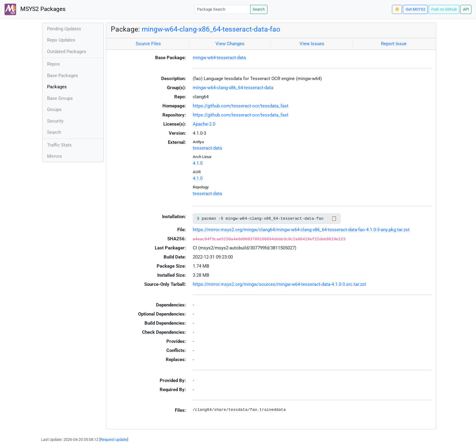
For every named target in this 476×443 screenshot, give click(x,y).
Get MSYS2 (415, 9)
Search (259, 9)
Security (55, 121)
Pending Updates (64, 29)
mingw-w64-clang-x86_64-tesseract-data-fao (211, 29)
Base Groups (60, 98)
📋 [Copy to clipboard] (334, 218)
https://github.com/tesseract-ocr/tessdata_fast (240, 106)
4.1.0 (197, 163)
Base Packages (62, 75)
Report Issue (393, 43)
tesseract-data (207, 148)
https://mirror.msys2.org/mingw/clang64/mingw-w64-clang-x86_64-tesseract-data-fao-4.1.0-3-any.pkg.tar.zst (301, 229)
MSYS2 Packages (35, 9)
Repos (53, 64)
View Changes (230, 43)
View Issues (312, 43)
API (466, 9)
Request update (113, 439)
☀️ (397, 9)
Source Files (148, 43)
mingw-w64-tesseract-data (219, 57)
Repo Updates (61, 40)
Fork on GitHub (444, 9)
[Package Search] (222, 9)
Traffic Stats (59, 145)
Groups (54, 109)
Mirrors (54, 156)
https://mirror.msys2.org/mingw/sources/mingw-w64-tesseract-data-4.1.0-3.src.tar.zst (279, 284)
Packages (57, 87)
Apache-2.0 (204, 124)
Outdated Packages (66, 51)
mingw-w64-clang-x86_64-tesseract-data (233, 87)
